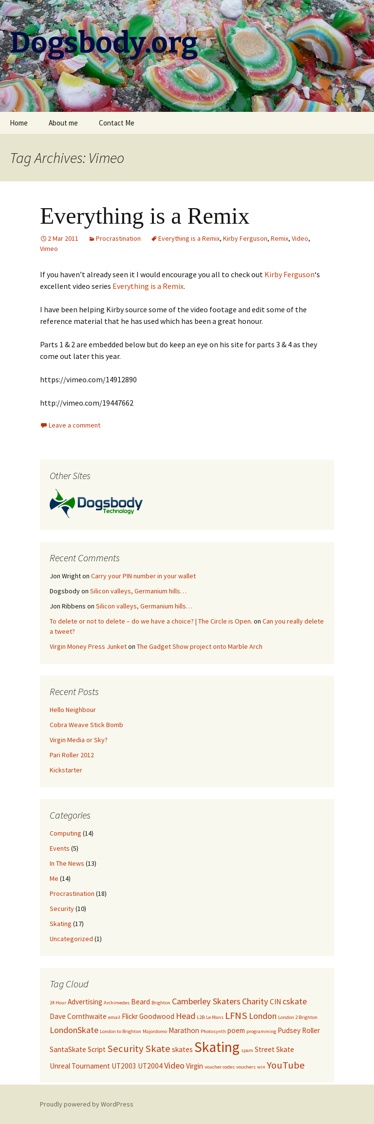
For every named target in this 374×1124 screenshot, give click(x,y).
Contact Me (116, 122)
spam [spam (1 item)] (247, 1050)
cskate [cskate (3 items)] (294, 1001)
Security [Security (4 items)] (125, 1048)
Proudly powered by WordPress (86, 1104)
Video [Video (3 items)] (174, 1065)
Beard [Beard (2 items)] (140, 1001)
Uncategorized (71, 938)
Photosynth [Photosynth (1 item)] (213, 1031)
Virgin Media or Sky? (79, 739)
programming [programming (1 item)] (261, 1031)
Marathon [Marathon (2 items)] (183, 1030)
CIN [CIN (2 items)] (275, 1001)
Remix (279, 238)
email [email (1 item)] (114, 1017)
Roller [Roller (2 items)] (311, 1030)
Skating (61, 923)
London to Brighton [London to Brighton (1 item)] (120, 1031)
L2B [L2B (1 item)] (201, 1017)
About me (63, 122)
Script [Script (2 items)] (97, 1049)
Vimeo (49, 248)
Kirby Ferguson (245, 238)
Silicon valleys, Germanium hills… (138, 591)
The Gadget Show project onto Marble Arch (199, 646)
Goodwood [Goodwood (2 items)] (156, 1016)
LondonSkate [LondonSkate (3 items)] (74, 1029)
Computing (65, 833)
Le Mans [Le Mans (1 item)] (215, 1017)
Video (300, 238)
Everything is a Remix (145, 216)
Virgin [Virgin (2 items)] (194, 1065)
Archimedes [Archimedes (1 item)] (117, 1002)
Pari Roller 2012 (72, 754)
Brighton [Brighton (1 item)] (160, 1002)
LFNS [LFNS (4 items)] (236, 1015)
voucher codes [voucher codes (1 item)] (220, 1067)
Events (60, 848)
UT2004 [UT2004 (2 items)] (150, 1065)
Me (54, 878)
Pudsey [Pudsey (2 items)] (289, 1030)
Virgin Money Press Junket (88, 646)
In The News (67, 863)
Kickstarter (66, 770)
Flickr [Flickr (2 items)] (130, 1016)
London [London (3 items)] (263, 1015)
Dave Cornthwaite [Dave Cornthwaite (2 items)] (78, 1016)
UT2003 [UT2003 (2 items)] (124, 1065)
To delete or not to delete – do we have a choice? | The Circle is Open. (151, 621)
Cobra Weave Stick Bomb (86, 724)
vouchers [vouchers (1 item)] (246, 1067)
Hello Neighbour (73, 709)
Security (62, 908)
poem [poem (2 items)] (236, 1030)
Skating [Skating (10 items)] (217, 1047)
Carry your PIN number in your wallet (143, 575)
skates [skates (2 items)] (182, 1049)
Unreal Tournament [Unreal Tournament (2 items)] (80, 1065)
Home (19, 122)
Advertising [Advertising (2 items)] (85, 1001)
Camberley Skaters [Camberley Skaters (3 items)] (206, 1001)
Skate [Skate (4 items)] (157, 1048)
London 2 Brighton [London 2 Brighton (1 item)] (298, 1017)
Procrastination (118, 238)
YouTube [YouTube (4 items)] (286, 1065)
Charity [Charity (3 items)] (255, 1001)
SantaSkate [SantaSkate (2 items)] (68, 1049)
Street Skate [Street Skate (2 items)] (274, 1049)
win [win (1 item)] (261, 1067)
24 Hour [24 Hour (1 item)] (58, 1002)
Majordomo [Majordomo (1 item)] (155, 1031)
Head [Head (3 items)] (185, 1015)
